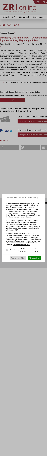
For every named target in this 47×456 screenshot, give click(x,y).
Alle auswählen (34, 258)
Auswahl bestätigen (18, 258)
